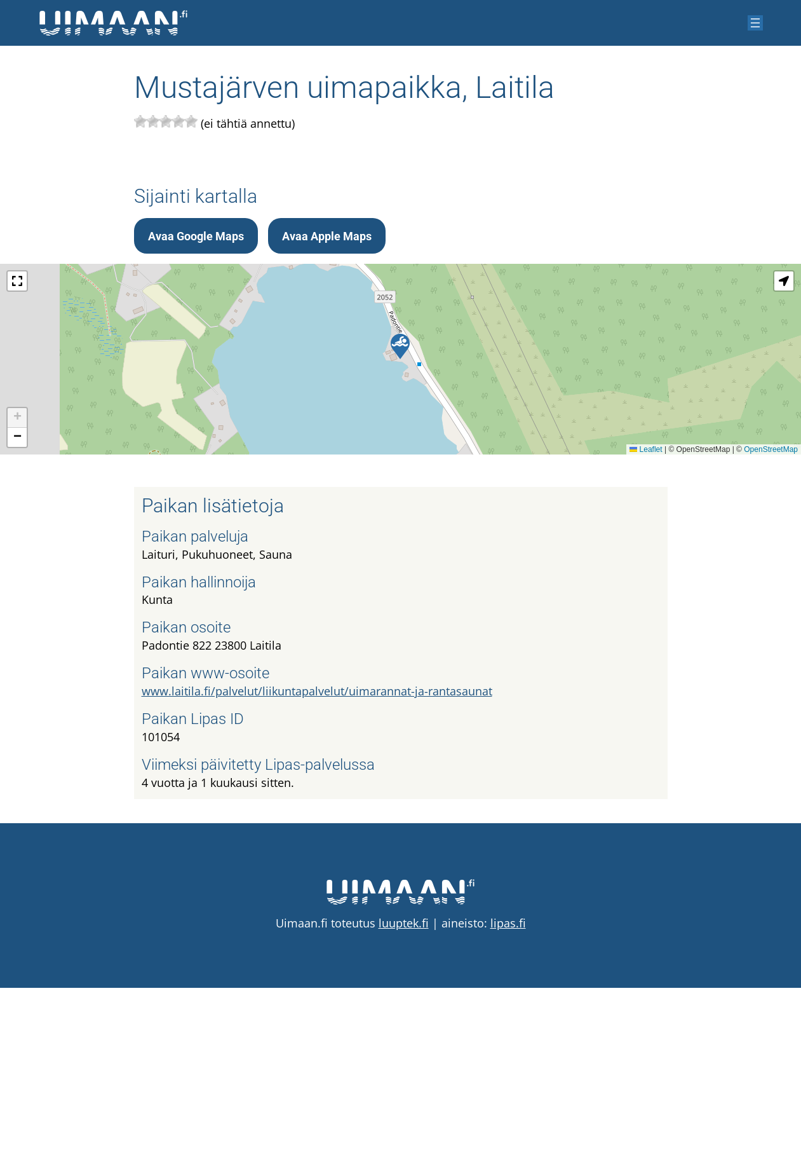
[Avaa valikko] (755, 23)
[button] (400, 534)
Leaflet (645, 637)
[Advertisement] (401, 252)
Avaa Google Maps (196, 424)
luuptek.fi (404, 1111)
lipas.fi (508, 1111)
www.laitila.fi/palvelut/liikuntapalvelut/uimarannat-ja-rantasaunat (317, 879)
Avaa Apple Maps (327, 424)
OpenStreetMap (771, 637)
